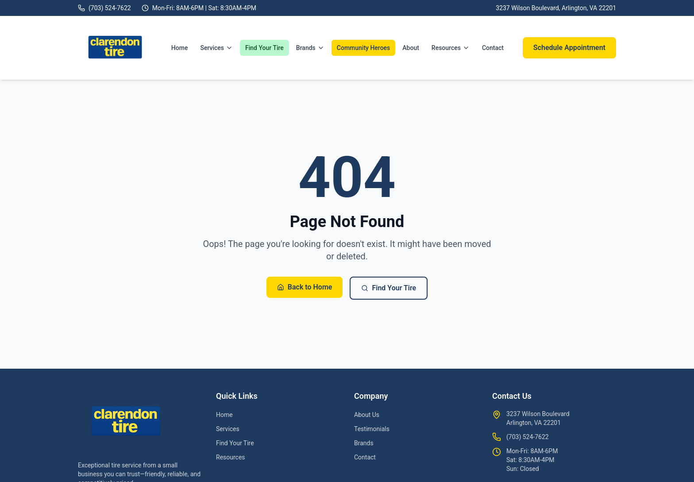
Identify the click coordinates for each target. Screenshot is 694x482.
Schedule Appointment (569, 47)
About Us (366, 414)
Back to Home (304, 287)
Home (179, 47)
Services (216, 47)
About (410, 47)
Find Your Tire (264, 47)
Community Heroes (363, 47)
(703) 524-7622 (527, 436)
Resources (451, 47)
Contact (493, 47)
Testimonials (371, 428)
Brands (310, 47)
